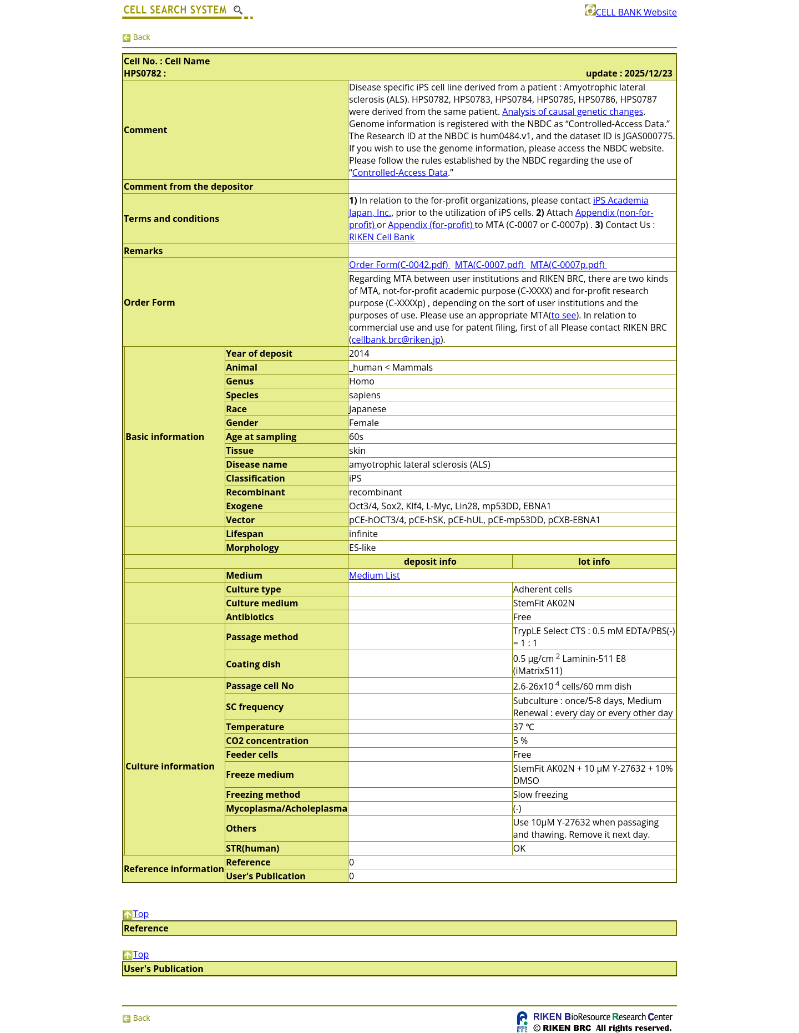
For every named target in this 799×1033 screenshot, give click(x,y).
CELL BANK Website (631, 12)
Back (136, 37)
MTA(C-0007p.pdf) (568, 265)
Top (135, 914)
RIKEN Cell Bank (381, 237)
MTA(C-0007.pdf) (490, 265)
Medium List (374, 575)
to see (563, 315)
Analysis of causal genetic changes (572, 111)
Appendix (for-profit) (431, 225)
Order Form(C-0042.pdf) (399, 265)
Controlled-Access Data (400, 172)
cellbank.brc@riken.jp (396, 339)
